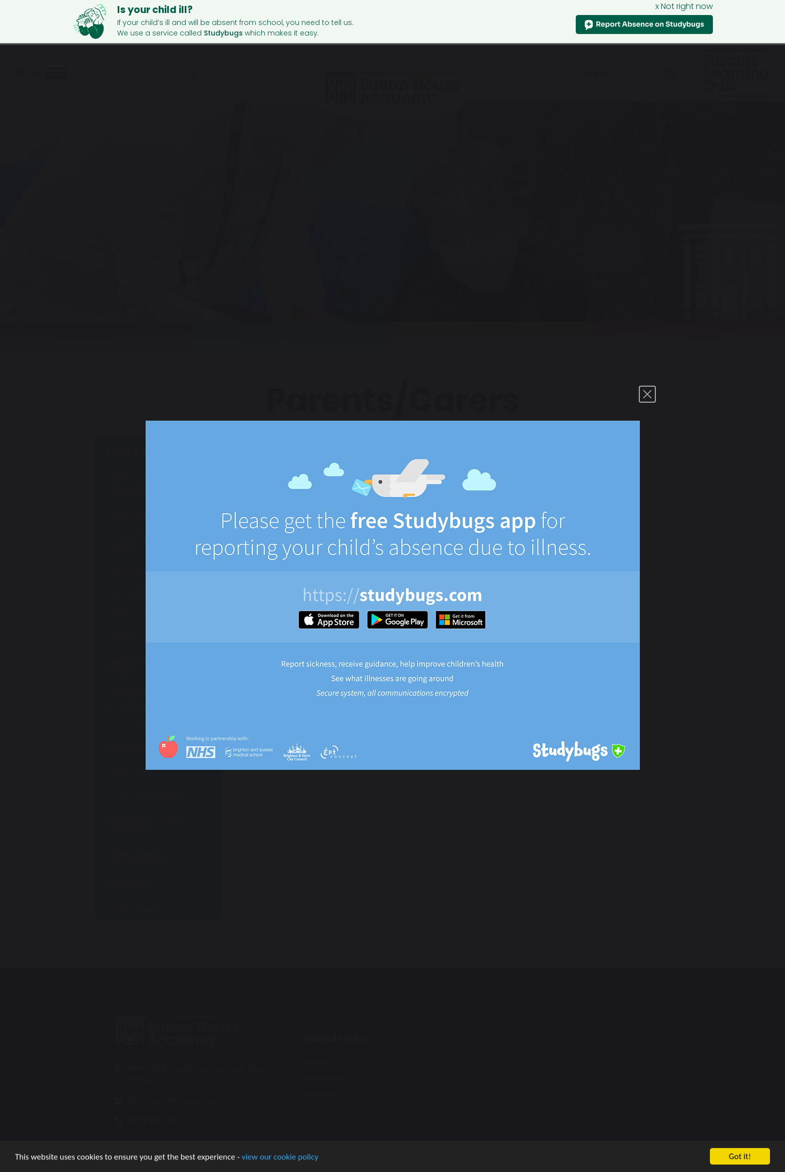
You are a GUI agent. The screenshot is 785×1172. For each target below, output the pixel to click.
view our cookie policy (280, 1164)
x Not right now (684, 6)
